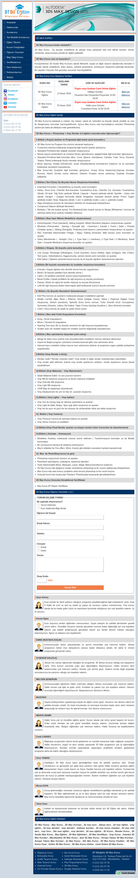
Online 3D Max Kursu (59, 847)
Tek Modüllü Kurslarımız (18, 37)
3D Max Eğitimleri (78, 837)
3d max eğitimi (93, 834)
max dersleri (68, 830)
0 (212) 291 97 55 (12, 124)
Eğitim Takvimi (13, 42)
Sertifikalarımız (14, 62)
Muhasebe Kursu (45, 858)
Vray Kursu (115, 837)
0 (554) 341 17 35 (12, 130)
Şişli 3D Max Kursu (89, 840)
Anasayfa (11, 22)
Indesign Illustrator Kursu (76, 861)
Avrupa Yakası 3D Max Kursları (117, 840)
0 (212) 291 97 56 (12, 127)
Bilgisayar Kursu (45, 855)
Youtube (12, 107)
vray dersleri (77, 834)
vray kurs (46, 834)
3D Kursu (108, 834)
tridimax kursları (85, 830)
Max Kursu (57, 827)
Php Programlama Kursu (76, 865)
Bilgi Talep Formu (15, 57)
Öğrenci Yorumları (15, 52)
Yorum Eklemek (46, 505)
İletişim (10, 77)
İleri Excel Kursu (72, 855)
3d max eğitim (120, 827)
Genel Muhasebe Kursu (75, 858)
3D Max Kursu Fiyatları (112, 843)
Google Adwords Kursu (75, 871)
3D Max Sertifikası (98, 837)
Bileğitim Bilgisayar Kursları (16, 11)
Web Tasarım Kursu (46, 865)
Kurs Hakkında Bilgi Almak (51, 508)
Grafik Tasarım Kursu (47, 861)
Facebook (13, 91)
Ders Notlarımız (14, 67)
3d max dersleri (51, 830)
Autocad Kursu (44, 868)
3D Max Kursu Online (83, 847)
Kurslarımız (12, 32)
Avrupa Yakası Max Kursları (49, 843)
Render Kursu (122, 834)
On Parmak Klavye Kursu (49, 871)
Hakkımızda (12, 27)
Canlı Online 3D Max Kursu (109, 847)
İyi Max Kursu (73, 843)
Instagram (13, 99)
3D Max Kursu (42, 827)
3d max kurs (90, 827)
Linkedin (12, 103)
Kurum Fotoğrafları (16, 47)
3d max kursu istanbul (108, 830)
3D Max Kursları (73, 827)
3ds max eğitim (61, 834)
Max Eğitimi (61, 837)
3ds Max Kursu (90, 843)
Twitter (11, 95)
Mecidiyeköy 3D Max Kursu (64, 840)
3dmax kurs (105, 827)
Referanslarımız (14, 72)
